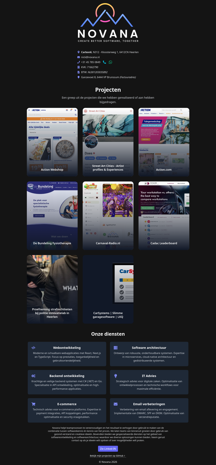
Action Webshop (52, 169)
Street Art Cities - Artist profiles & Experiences (108, 167)
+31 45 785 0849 (90, 62)
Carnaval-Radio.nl (108, 243)
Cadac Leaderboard (164, 243)
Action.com (164, 169)
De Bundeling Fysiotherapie (52, 243)
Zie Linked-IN (108, 448)
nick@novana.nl (90, 57)
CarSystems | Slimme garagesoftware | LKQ (108, 315)
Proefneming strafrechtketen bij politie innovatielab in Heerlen (52, 313)
